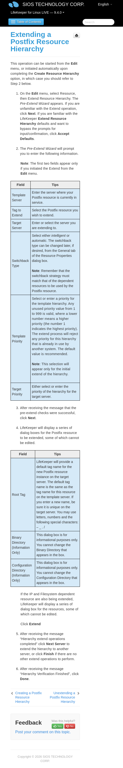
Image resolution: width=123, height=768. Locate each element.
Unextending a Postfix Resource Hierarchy (62, 697)
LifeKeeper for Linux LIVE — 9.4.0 (37, 12)
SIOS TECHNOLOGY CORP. (53, 4)
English (105, 4)
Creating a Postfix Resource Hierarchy (28, 697)
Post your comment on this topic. (43, 732)
